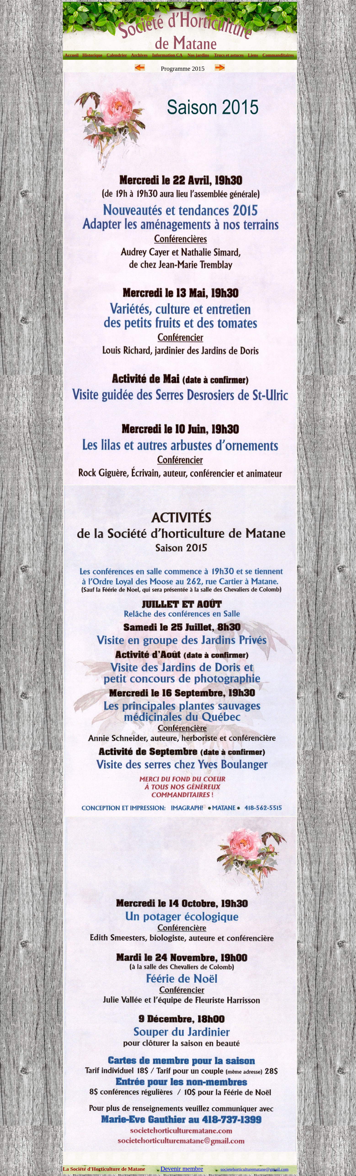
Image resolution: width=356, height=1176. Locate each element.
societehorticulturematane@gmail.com (254, 1169)
